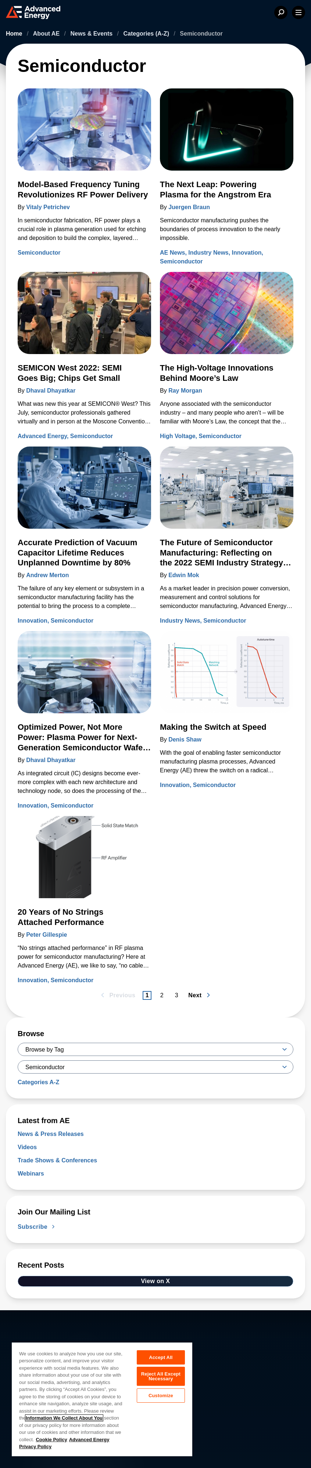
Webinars (31, 1173)
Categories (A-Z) (147, 33)
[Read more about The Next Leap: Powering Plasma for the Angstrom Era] (226, 133)
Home (15, 33)
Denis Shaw (184, 739)
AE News (172, 252)
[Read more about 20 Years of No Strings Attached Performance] (84, 861)
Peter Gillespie (46, 935)
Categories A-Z (38, 1082)
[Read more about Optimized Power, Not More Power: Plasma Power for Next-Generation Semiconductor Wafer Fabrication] (84, 676)
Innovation (247, 252)
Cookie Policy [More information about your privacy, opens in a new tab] (51, 1439)
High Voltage (178, 436)
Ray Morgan (185, 390)
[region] (102, 1399)
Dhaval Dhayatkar (50, 390)
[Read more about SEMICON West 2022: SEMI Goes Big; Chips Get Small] (84, 317)
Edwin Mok (183, 575)
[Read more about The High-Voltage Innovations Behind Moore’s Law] (226, 317)
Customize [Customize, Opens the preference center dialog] (161, 1398)
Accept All (160, 1357)
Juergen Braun (189, 207)
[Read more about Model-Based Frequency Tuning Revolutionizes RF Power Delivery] (84, 133)
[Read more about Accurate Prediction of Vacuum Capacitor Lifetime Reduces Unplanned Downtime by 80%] (84, 492)
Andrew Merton (47, 575)
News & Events (92, 33)
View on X (155, 1281)
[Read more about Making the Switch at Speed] (226, 676)
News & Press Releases (51, 1134)
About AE (47, 33)
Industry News (208, 252)
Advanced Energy (42, 436)
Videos (27, 1147)
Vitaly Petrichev (48, 207)
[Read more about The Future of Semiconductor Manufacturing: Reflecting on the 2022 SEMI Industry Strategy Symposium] (226, 492)
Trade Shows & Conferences (57, 1160)
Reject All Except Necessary (160, 1378)
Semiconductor (39, 252)
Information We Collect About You (64, 1418)
